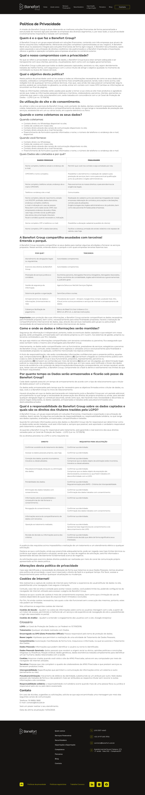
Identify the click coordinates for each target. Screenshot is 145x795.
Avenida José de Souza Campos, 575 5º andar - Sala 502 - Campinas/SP (108, 750)
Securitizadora (78, 7)
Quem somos (54, 7)
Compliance (59, 749)
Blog (110, 7)
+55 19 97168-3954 (102, 737)
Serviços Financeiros (63, 735)
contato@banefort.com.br (104, 743)
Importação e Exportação (91, 7)
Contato (58, 763)
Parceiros (102, 7)
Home (45, 7)
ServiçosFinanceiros (66, 7)
